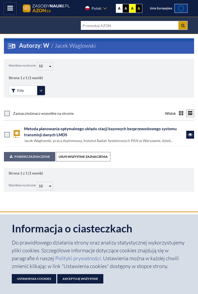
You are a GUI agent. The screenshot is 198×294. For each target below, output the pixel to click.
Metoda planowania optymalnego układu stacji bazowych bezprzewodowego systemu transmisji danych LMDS (100, 131)
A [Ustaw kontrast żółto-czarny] (132, 8)
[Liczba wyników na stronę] (45, 186)
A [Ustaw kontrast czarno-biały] (126, 8)
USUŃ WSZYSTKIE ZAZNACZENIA (83, 157)
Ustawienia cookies (34, 279)
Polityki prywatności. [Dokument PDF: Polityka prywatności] (79, 258)
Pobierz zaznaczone (29, 157)
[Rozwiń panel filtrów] (41, 90)
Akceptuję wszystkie (80, 279)
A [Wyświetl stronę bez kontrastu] (119, 8)
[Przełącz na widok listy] (190, 113)
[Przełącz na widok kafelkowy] (181, 113)
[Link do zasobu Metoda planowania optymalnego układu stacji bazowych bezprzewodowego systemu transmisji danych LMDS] (190, 135)
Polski (93, 8)
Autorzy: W (34, 45)
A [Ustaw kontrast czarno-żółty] (139, 8)
